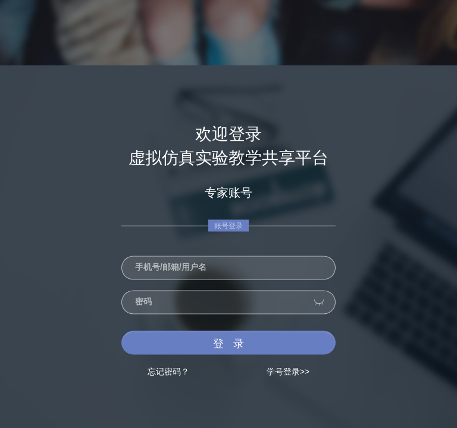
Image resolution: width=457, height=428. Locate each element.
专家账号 (228, 192)
